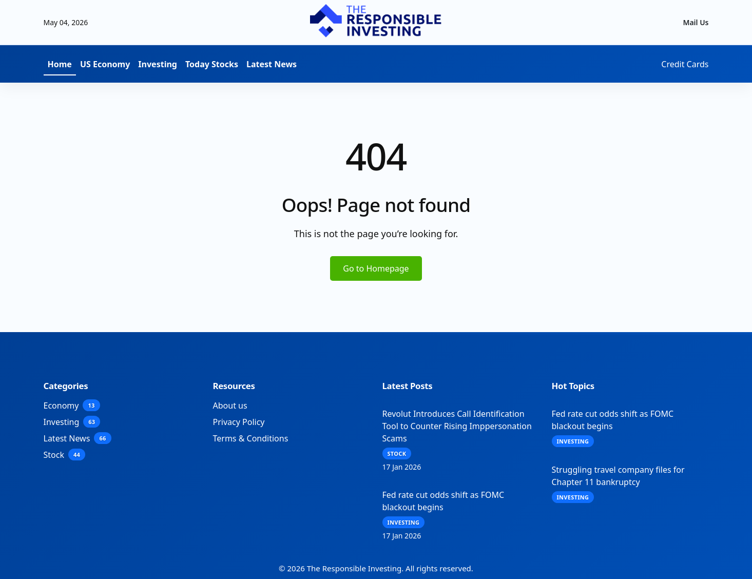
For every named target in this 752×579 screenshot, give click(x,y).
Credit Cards (684, 64)
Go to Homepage (376, 268)
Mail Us (695, 22)
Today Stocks (211, 64)
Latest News (271, 64)
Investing (157, 64)
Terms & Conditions (250, 438)
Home (60, 64)
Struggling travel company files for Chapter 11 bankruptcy (618, 476)
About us (230, 405)
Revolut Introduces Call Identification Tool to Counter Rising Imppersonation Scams (457, 426)
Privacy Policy (239, 422)
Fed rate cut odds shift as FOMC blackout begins (443, 501)
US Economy (105, 64)
